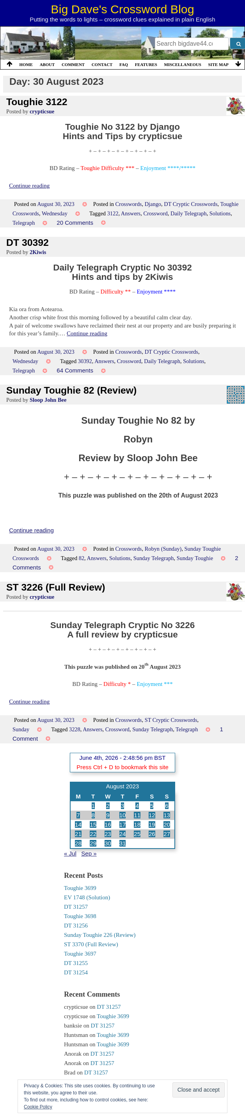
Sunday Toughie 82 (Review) (71, 390)
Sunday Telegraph (153, 558)
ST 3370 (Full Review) (91, 944)
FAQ (123, 64)
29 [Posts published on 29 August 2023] (93, 843)
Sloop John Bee (48, 400)
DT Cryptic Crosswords (190, 204)
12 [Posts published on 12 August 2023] (152, 815)
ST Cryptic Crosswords (171, 720)
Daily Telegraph (188, 213)
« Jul (70, 853)
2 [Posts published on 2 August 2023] (107, 805)
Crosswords (128, 204)
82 (81, 558)
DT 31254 (76, 972)
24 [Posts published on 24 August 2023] (122, 834)
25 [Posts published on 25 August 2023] (137, 834)
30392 (85, 361)
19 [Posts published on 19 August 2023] (152, 824)
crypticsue (42, 111)
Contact (102, 64)
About (47, 64)
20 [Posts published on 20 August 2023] (166, 824)
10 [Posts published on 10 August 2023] (122, 815)
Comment (73, 64)
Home (26, 64)
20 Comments (75, 222)
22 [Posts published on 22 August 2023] (93, 834)
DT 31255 (76, 963)
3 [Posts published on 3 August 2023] (122, 805)
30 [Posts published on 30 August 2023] (108, 843)
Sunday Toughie (195, 558)
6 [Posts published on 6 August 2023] (166, 805)
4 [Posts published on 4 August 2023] (136, 805)
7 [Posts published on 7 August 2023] (78, 815)
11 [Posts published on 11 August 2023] (137, 815)
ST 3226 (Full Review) (55, 587)
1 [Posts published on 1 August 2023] (93, 805)
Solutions (220, 213)
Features (146, 64)
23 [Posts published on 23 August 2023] (108, 834)
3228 (74, 729)
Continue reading (29, 186)
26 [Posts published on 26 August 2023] (152, 834)
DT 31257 (76, 907)
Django (153, 204)
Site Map (218, 64)
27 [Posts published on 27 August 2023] (166, 834)
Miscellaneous (182, 64)
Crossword (155, 213)
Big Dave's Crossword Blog (122, 9)
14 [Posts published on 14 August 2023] (78, 824)
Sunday (20, 729)
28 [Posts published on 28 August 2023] (78, 843)
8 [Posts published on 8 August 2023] (93, 815)
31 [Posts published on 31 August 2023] (122, 843)
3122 (113, 213)
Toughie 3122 (36, 102)
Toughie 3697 (80, 954)
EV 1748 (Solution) (87, 897)
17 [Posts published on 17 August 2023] (122, 824)
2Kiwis (38, 252)
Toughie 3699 (80, 888)
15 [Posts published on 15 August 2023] (93, 824)
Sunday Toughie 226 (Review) (100, 935)
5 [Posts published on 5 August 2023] (151, 805)
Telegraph (23, 223)
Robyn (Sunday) (163, 549)
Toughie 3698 (80, 916)
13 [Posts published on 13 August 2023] (166, 815)
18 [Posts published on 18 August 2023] (137, 824)
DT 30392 (27, 242)
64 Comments (75, 370)
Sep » (88, 853)
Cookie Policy (38, 1107)
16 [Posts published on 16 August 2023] (108, 824)
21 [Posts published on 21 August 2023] (78, 834)
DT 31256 (76, 925)
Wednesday (54, 213)
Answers (130, 213)
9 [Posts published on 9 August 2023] (107, 815)
